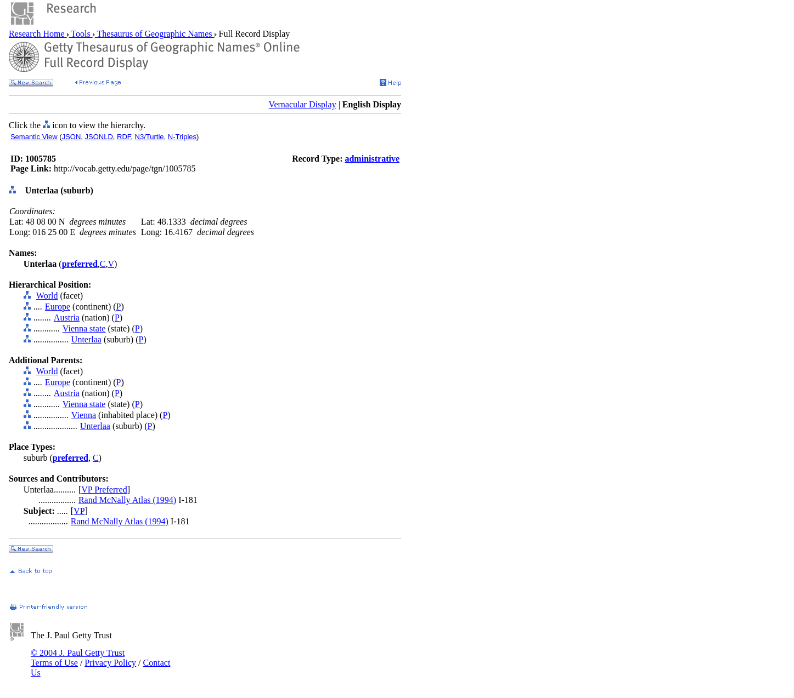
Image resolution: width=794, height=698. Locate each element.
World (47, 295)
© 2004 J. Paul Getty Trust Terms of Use (78, 657)
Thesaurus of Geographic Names (155, 33)
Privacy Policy (110, 662)
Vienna (83, 415)
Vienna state (84, 328)
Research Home (38, 33)
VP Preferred (104, 489)
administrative (372, 158)
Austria (67, 317)
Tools (81, 33)
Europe (57, 306)
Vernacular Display (302, 104)
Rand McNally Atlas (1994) (127, 500)
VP (79, 511)
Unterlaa (86, 339)
